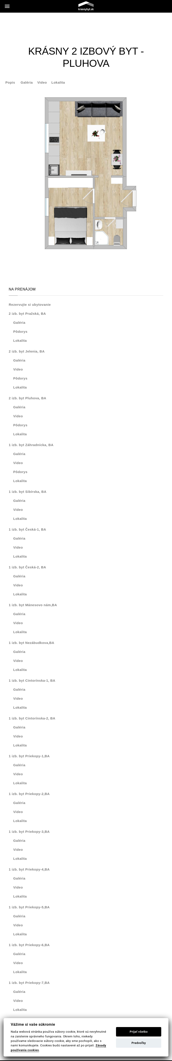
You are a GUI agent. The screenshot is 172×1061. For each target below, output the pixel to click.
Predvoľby (138, 1043)
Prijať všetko (139, 1031)
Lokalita (58, 82)
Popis (10, 82)
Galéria (27, 82)
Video (42, 82)
